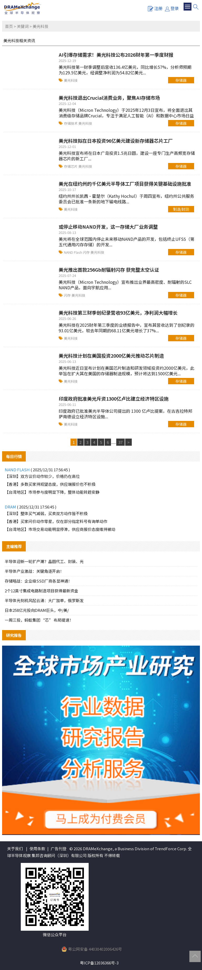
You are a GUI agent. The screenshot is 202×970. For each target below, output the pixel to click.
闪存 (86, 252)
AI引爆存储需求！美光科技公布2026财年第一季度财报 (116, 54)
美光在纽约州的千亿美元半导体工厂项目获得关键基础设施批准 (125, 183)
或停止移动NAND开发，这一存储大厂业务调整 (108, 226)
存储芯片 (71, 166)
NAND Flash (73, 252)
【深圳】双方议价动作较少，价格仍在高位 (42, 476)
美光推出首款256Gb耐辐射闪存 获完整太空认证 (109, 269)
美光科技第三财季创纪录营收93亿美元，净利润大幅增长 (118, 312)
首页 (9, 26)
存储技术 (71, 123)
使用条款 (37, 848)
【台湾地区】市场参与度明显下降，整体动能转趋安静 (52, 492)
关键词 (23, 26)
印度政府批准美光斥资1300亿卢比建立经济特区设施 (114, 398)
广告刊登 (59, 848)
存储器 (180, 80)
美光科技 (71, 80)
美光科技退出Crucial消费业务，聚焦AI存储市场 (109, 97)
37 (120, 442)
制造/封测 (181, 209)
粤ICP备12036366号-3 (99, 963)
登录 (172, 8)
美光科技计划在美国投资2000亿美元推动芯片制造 (111, 355)
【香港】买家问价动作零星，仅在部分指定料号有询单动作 (56, 521)
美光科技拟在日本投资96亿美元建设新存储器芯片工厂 (116, 140)
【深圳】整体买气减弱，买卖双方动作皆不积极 (46, 513)
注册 (155, 8)
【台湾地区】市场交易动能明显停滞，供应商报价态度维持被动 (60, 529)
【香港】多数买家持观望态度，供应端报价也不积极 (50, 484)
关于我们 (15, 848)
